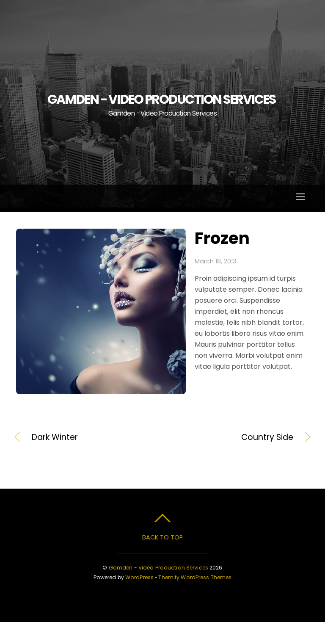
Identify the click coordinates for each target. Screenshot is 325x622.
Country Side (232, 437)
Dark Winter (55, 437)
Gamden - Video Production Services (158, 567)
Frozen (222, 238)
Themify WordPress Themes (194, 577)
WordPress (139, 577)
